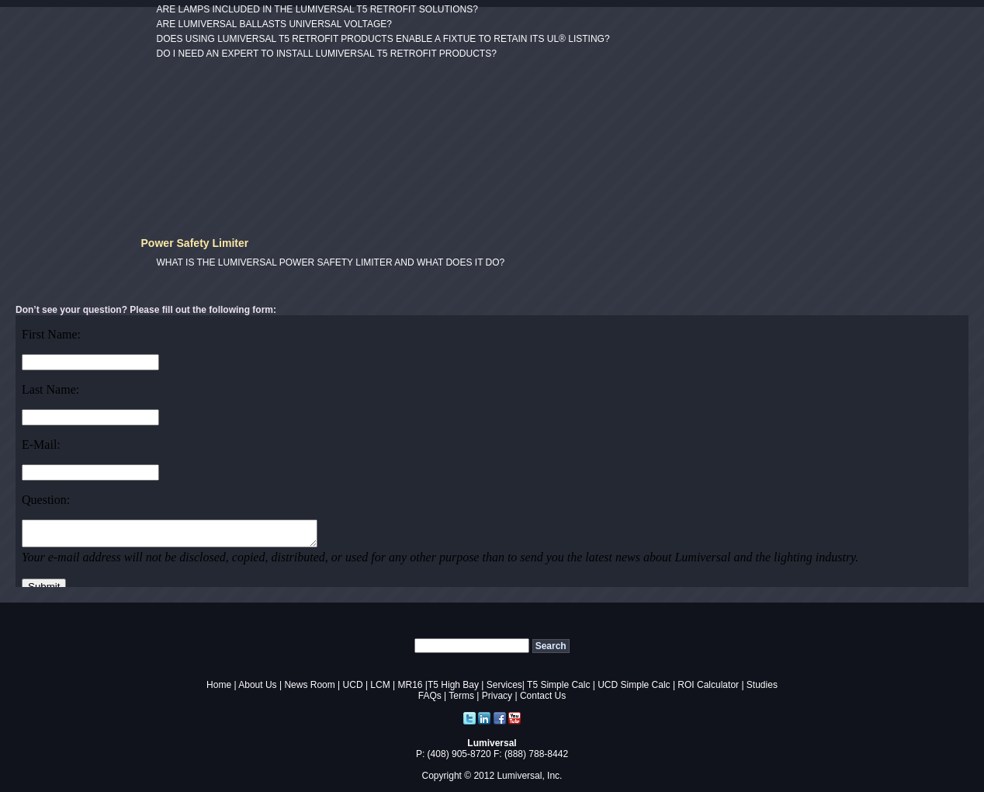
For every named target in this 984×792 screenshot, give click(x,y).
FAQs (430, 695)
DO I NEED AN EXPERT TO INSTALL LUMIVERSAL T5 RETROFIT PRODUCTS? (327, 53)
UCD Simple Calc (634, 684)
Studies (762, 684)
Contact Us (543, 695)
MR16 (410, 684)
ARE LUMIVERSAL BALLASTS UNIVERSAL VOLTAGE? (274, 24)
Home (218, 684)
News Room (309, 684)
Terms (461, 695)
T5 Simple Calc (558, 684)
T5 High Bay (453, 684)
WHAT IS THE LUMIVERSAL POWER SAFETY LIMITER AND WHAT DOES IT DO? (331, 262)
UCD (353, 684)
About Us (257, 684)
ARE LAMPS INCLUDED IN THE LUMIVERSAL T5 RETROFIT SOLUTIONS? (317, 9)
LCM (380, 684)
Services (504, 684)
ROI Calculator (708, 684)
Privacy (497, 695)
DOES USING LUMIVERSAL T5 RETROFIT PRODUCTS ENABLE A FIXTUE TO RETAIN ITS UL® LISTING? (383, 38)
